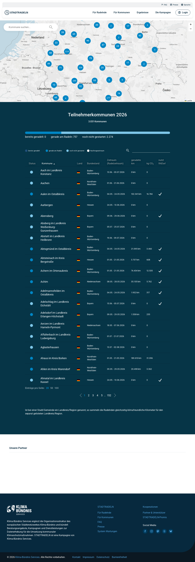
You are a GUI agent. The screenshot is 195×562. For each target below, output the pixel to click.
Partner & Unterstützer (154, 512)
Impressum (88, 557)
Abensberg (47, 215)
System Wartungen (107, 531)
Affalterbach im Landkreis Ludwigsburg (55, 336)
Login (183, 12)
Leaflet (188, 101)
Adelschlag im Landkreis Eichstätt (55, 303)
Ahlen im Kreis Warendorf (55, 369)
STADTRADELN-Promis (155, 517)
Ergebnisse (142, 12)
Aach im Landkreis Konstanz (51, 172)
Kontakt (76, 557)
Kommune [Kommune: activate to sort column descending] (47, 163)
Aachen (45, 183)
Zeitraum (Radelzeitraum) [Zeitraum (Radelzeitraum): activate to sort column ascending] (115, 162)
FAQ (164, 4)
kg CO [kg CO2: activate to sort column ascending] (150, 163)
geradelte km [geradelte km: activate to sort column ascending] (136, 162)
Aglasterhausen (50, 347)
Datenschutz (103, 557)
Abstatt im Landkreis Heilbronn (53, 238)
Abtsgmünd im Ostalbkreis (56, 248)
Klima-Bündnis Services (27, 557)
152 (109, 395)
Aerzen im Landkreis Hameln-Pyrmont (52, 325)
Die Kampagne (163, 12)
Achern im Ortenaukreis (54, 270)
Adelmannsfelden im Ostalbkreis (53, 292)
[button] (122, 80)
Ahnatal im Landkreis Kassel (53, 380)
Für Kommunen (122, 12)
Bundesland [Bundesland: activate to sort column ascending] (93, 163)
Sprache (185, 4)
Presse (174, 4)
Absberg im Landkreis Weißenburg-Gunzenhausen (53, 227)
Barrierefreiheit (119, 557)
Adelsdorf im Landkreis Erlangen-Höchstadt (54, 314)
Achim (44, 281)
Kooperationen (150, 506)
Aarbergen (47, 205)
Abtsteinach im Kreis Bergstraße (52, 260)
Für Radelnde (100, 12)
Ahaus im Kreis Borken (54, 358)
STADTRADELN (106, 506)
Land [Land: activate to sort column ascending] (79, 163)
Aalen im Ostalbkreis (52, 194)
